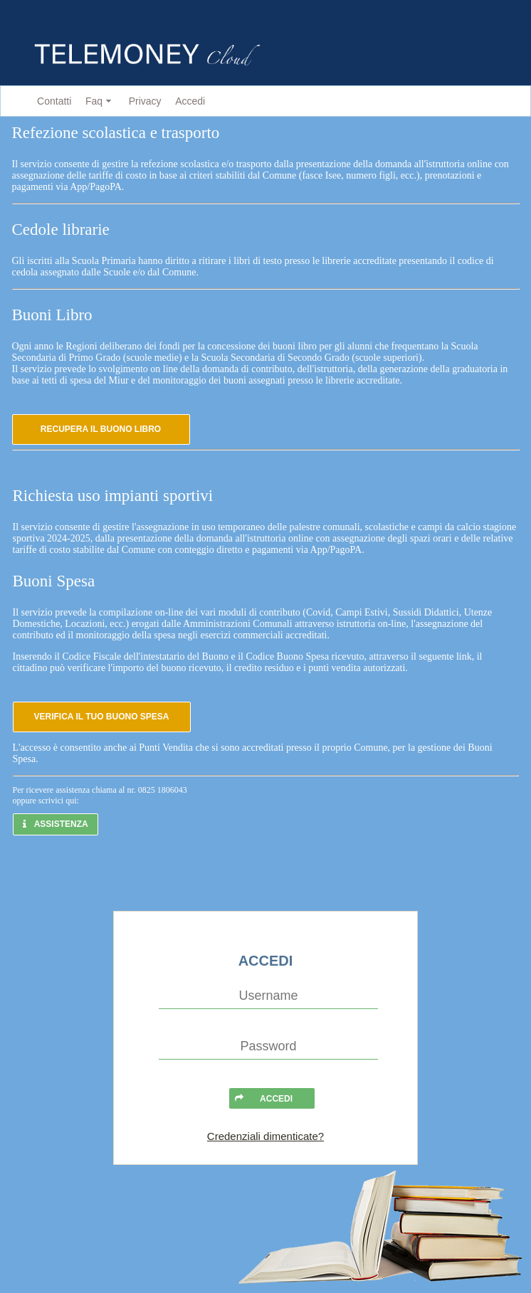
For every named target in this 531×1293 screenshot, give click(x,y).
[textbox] (268, 996)
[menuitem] (51, 101)
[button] (101, 429)
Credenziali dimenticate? (265, 1136)
